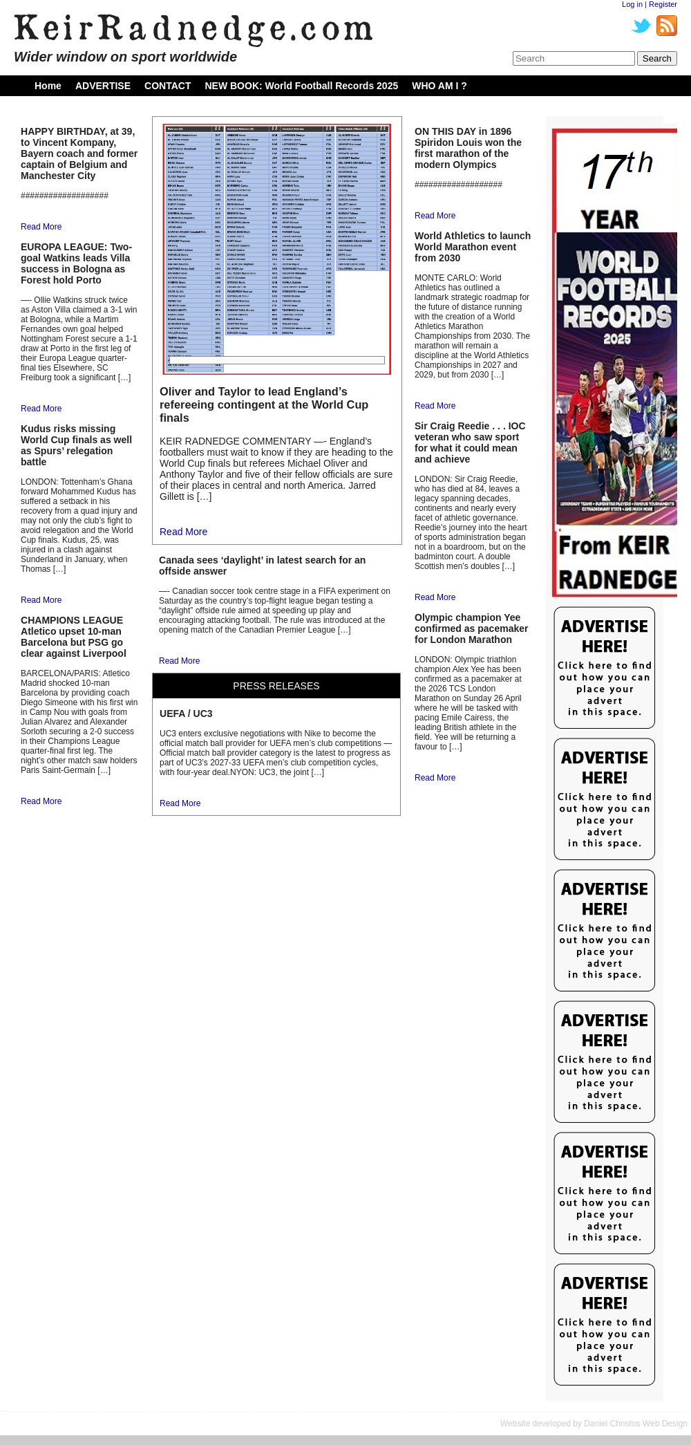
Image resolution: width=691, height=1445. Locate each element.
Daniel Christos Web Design (636, 1423)
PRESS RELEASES (276, 685)
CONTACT (167, 85)
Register (663, 4)
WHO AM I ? (439, 85)
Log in (632, 4)
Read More (41, 227)
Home (48, 85)
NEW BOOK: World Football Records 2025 (301, 85)
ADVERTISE (103, 85)
